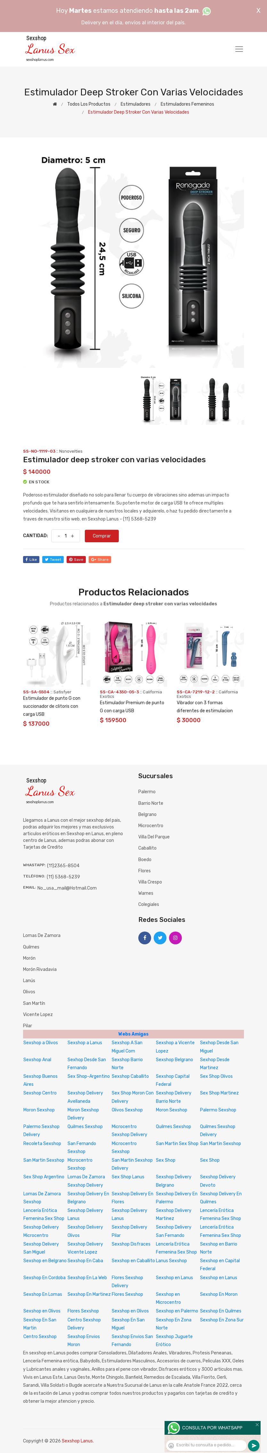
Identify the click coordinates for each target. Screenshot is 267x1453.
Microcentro (150, 825)
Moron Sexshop (39, 1110)
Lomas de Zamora (42, 935)
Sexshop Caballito (130, 1076)
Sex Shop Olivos (216, 1076)
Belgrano (147, 814)
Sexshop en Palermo (177, 1311)
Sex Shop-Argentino (89, 1076)
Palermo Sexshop (218, 1110)
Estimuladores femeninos (187, 104)
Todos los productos (88, 104)
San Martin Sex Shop (177, 1143)
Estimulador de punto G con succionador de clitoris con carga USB (51, 706)
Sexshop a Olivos (40, 1042)
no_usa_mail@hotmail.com (67, 888)
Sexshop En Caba (85, 1260)
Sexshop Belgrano (174, 1059)
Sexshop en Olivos (42, 1311)
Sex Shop (165, 1160)
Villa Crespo (150, 882)
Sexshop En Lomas (42, 1294)
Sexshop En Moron (219, 1294)
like (31, 559)
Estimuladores (135, 104)
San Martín (34, 1003)
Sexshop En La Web (87, 1277)
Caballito (147, 848)
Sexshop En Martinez (89, 1294)
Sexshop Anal (37, 1059)
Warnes (145, 893)
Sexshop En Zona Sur (222, 1320)
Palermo (147, 792)
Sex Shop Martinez (219, 1093)
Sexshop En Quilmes (220, 1311)
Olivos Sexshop (127, 1110)
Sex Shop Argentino (43, 1177)
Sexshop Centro (40, 1093)
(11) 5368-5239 (63, 877)
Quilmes (31, 947)
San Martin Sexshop (220, 1143)
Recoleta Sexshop (42, 1143)
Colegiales (148, 904)
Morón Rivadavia (40, 969)
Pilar (27, 1026)
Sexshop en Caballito (133, 1260)
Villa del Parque (154, 837)
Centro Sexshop (40, 1336)
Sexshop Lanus (77, 1441)
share (100, 559)
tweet (53, 559)
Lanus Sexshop (171, 1260)
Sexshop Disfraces (131, 1244)
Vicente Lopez (38, 1014)
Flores (144, 871)
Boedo (144, 859)
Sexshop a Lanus (85, 1042)
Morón (29, 958)
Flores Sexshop (127, 1294)
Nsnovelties (71, 451)
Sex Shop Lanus (128, 1177)
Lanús (29, 980)
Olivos (29, 992)
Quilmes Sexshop (85, 1126)
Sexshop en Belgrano (45, 1260)
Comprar (102, 536)
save (76, 559)
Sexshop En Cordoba (44, 1277)
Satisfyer (62, 692)
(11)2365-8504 (63, 865)
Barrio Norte (150, 803)
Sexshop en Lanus (174, 1277)
